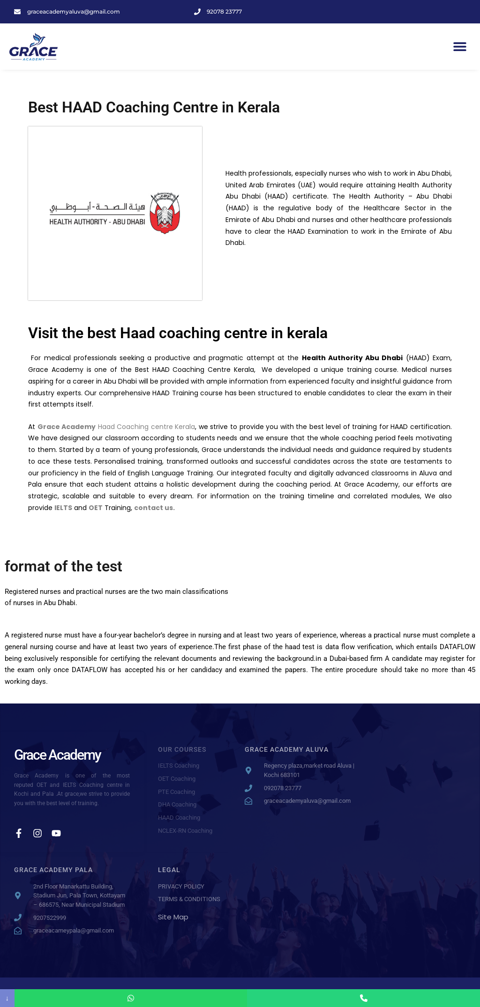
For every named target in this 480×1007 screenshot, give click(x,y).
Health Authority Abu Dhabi (352, 358)
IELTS (63, 507)
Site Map (173, 917)
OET (96, 507)
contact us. (154, 507)
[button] (460, 46)
